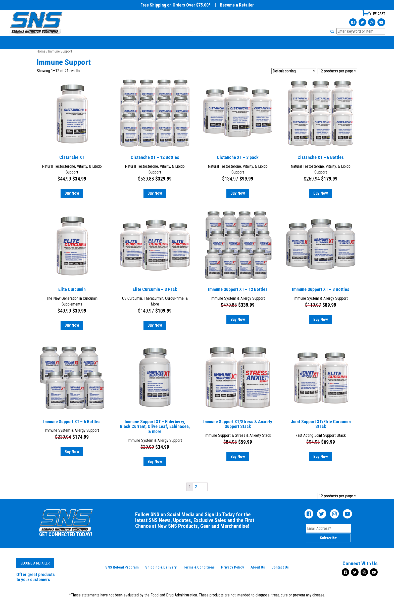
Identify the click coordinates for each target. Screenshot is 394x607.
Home (41, 51)
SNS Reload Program (122, 567)
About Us (258, 567)
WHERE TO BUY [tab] (239, 31)
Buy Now (72, 193)
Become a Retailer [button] (35, 563)
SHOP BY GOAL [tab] (208, 31)
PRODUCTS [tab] (136, 31)
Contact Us (280, 567)
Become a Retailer (237, 5)
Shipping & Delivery (161, 567)
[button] (332, 31)
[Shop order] (293, 71)
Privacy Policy (232, 567)
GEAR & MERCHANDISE (170, 31)
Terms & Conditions (199, 567)
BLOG (262, 31)
